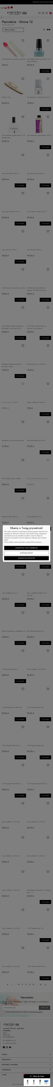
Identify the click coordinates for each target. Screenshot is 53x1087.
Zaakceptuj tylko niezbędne (26, 548)
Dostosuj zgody (26, 553)
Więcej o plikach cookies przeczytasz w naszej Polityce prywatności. (23, 542)
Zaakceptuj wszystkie (26, 558)
